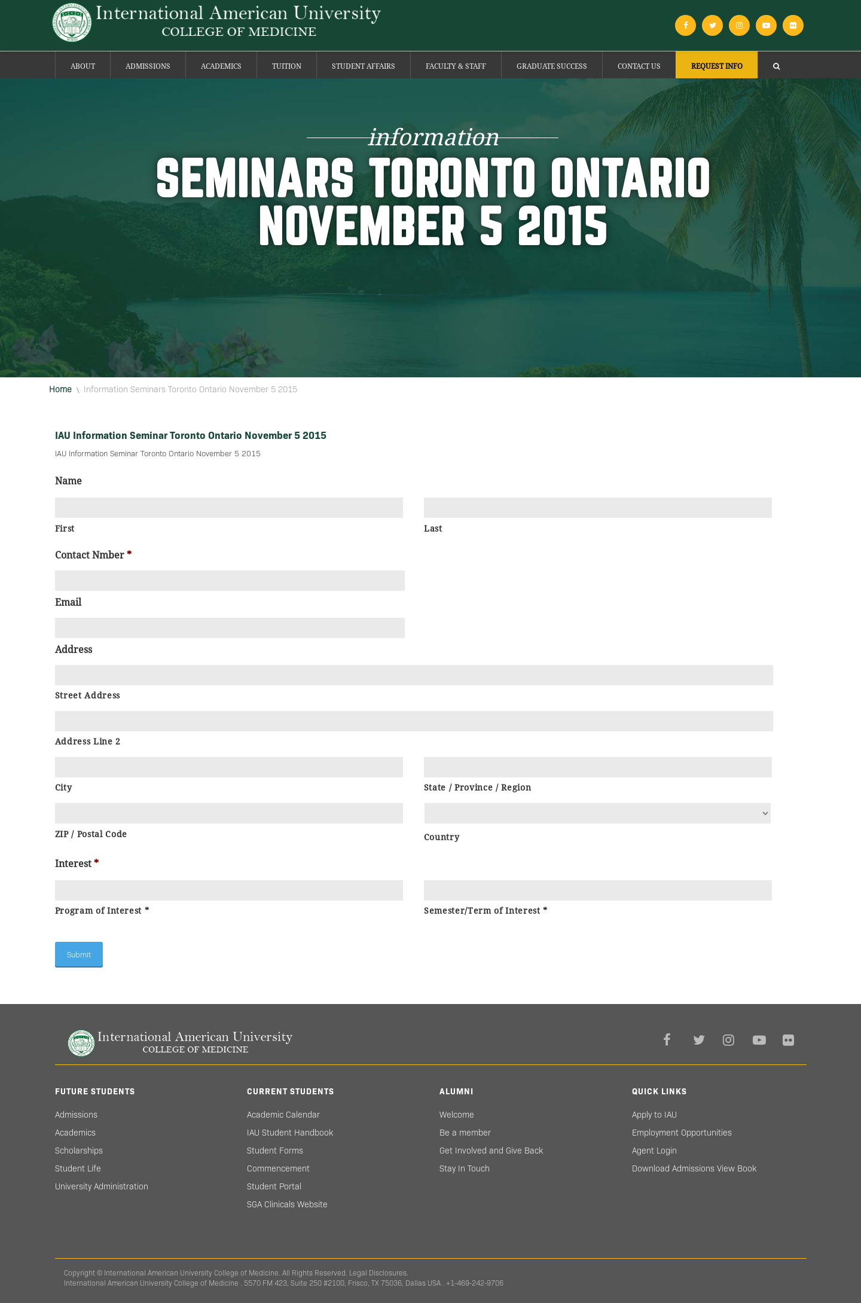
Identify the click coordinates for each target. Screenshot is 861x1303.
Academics (221, 66)
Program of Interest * (102, 911)
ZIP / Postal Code (91, 834)
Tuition (286, 66)
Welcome (456, 1114)
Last (433, 528)
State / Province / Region (478, 787)
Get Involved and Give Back (491, 1150)
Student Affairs (363, 66)
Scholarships (79, 1150)
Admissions (148, 66)
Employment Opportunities (682, 1132)
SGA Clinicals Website (287, 1204)
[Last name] (598, 508)
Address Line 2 (88, 741)
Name (68, 481)
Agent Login (654, 1150)
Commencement (278, 1168)
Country (442, 837)
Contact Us (639, 66)
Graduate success (552, 66)
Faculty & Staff (456, 66)
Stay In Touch (464, 1168)
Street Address (87, 695)
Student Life (78, 1168)
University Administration (101, 1186)
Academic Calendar (283, 1114)
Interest (77, 863)
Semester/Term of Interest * (486, 911)
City (63, 787)
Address (73, 649)
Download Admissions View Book (694, 1168)
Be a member (465, 1132)
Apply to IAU (654, 1114)
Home (60, 389)
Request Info (717, 66)
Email (68, 602)
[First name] (229, 508)
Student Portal (274, 1186)
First (65, 528)
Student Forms (275, 1150)
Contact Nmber (93, 555)
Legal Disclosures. (378, 1272)
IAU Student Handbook (290, 1132)
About (83, 66)
